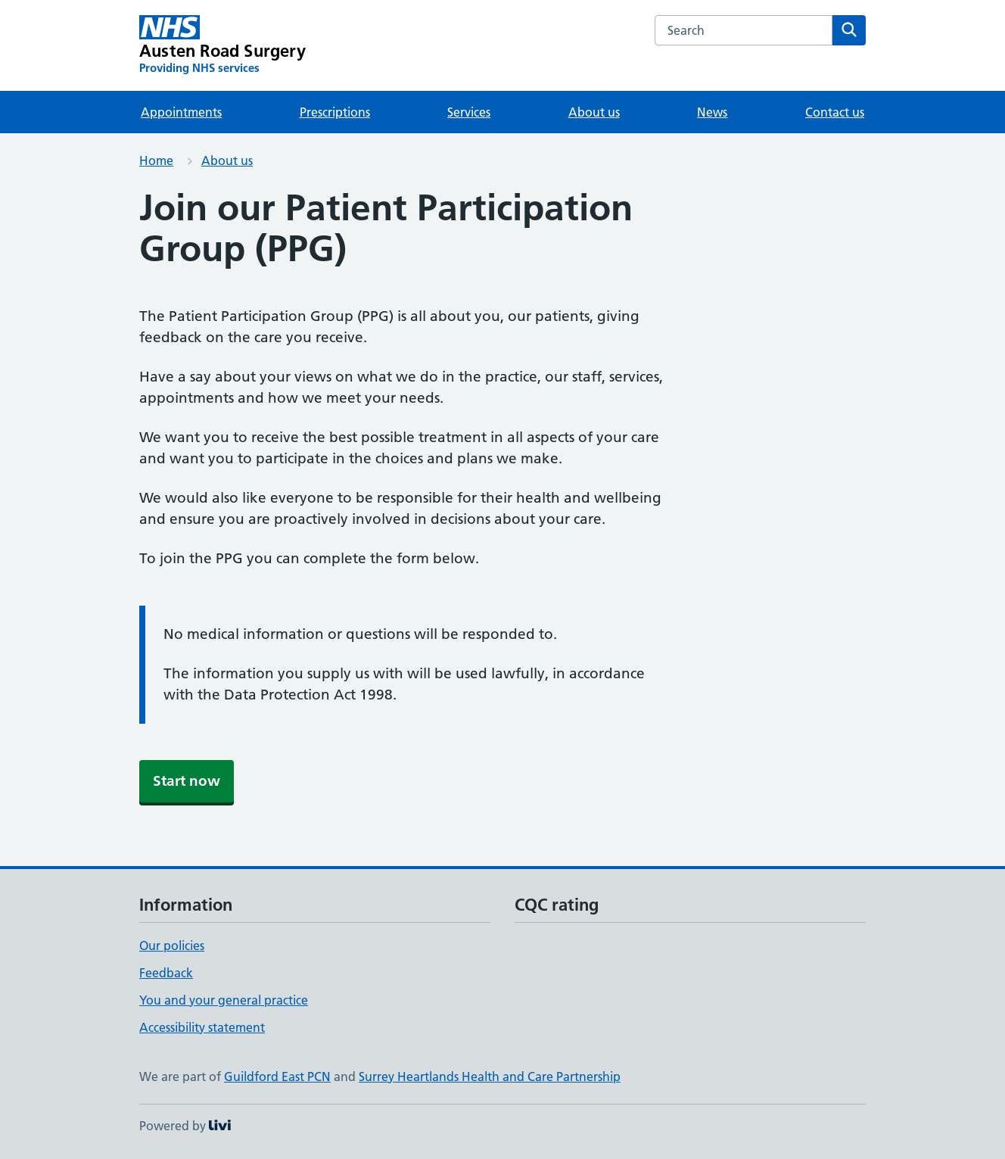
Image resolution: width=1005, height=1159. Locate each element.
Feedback (166, 972)
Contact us (834, 112)
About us (594, 112)
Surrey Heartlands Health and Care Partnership (490, 1076)
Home (156, 160)
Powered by (185, 1125)
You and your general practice (223, 1000)
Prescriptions (335, 112)
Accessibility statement (202, 1027)
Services (468, 112)
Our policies (171, 945)
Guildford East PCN (277, 1076)
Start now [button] (186, 781)
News (712, 112)
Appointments (181, 112)
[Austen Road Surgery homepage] (222, 45)
